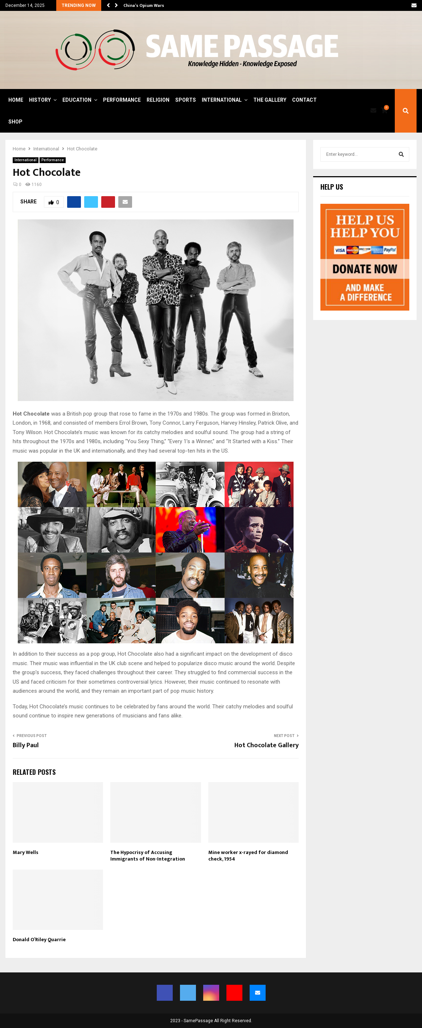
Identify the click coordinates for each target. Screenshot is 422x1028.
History (40, 100)
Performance (122, 100)
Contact (304, 100)
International (222, 100)
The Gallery (269, 100)
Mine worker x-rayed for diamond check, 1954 (248, 855)
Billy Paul (26, 745)
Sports (185, 100)
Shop (15, 122)
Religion (158, 100)
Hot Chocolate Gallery (266, 745)
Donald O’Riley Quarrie (39, 939)
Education (76, 100)
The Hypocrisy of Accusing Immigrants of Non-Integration (147, 855)
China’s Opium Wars (143, 5)
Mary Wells (25, 852)
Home (15, 100)
